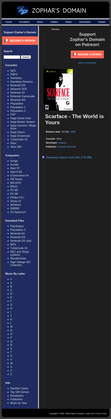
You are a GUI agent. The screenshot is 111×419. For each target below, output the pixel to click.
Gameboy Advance (21, 81)
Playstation (16, 103)
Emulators (24, 22)
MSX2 (14, 186)
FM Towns (16, 179)
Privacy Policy (101, 414)
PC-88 (14, 190)
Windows (15, 204)
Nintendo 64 (17, 92)
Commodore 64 (19, 175)
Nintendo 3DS (18, 89)
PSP (13, 114)
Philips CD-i (17, 197)
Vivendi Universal (67, 146)
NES (13, 70)
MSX (13, 244)
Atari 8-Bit (16, 171)
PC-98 (14, 193)
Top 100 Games (19, 392)
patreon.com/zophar (87, 63)
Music (40, 22)
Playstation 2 (18, 107)
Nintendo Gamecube (22, 96)
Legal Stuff (89, 414)
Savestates (85, 22)
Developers (17, 395)
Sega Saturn (17, 132)
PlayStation (17, 226)
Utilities (54, 22)
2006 (72, 131)
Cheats (101, 22)
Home (9, 22)
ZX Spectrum (18, 212)
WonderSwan (18, 258)
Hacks (68, 22)
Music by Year (18, 403)
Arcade (14, 164)
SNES (14, 74)
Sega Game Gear (20, 118)
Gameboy (16, 78)
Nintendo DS (17, 85)
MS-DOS (15, 182)
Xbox (13, 143)
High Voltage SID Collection (20, 263)
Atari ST (15, 168)
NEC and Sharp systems (19, 253)
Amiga (14, 160)
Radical (62, 142)
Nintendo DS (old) (20, 240)
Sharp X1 (15, 201)
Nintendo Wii (17, 100)
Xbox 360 (16, 146)
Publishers (16, 399)
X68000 (14, 208)
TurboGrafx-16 (18, 139)
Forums (55, 29)
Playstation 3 (18, 110)
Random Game (19, 388)
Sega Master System (22, 121)
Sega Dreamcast (20, 135)
